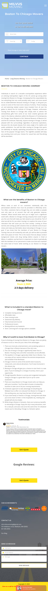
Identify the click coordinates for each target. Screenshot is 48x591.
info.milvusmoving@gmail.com (11, 524)
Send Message (24, 565)
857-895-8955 (28, 27)
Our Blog (4, 533)
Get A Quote (24, 450)
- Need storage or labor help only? (18, 50)
